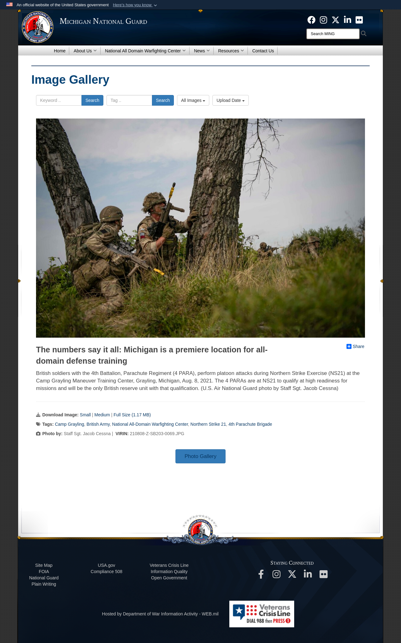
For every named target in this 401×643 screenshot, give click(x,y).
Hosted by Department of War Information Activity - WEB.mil (160, 613)
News (202, 50)
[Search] (333, 34)
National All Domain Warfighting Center (145, 50)
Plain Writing (44, 584)
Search (92, 100)
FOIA (44, 571)
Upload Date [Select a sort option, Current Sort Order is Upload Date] (230, 100)
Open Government (169, 577)
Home (59, 50)
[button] (135, 5)
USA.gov (106, 565)
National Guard (44, 577)
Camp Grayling (69, 424)
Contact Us (263, 50)
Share (355, 346)
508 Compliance (106, 571)
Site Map (43, 565)
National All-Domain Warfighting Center (150, 424)
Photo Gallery (200, 456)
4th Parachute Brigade (250, 424)
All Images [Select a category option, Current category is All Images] (193, 100)
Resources (231, 50)
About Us (85, 50)
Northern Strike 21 (208, 424)
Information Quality (169, 571)
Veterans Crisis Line (169, 565)
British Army (98, 424)
